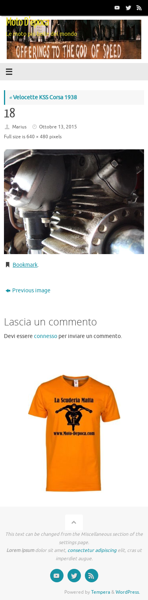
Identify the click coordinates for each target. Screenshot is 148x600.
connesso (45, 336)
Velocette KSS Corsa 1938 (43, 97)
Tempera (100, 592)
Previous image (28, 290)
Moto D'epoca (27, 22)
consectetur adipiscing (91, 550)
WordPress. (128, 592)
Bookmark (25, 265)
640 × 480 (37, 137)
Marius (19, 127)
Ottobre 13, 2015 (58, 127)
